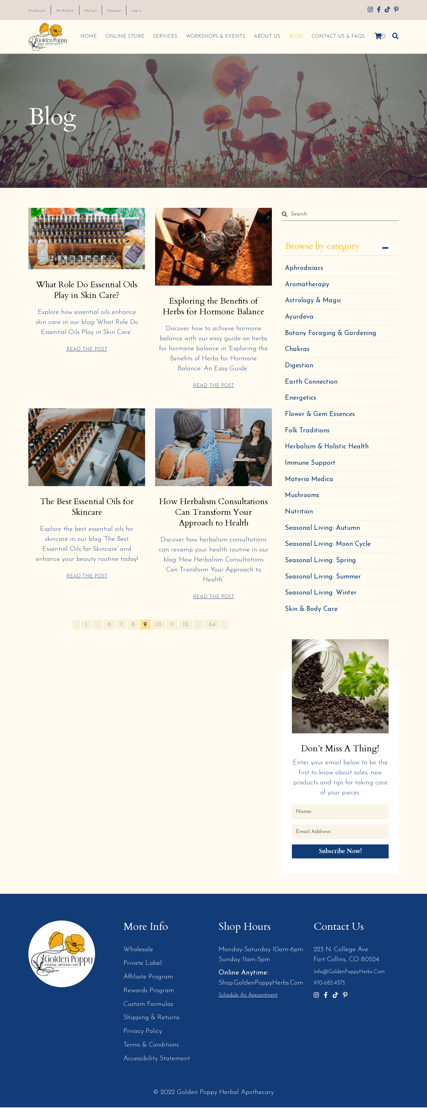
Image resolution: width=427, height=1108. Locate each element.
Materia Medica (309, 481)
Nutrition (299, 513)
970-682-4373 (329, 986)
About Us (266, 36)
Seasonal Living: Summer (324, 579)
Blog (295, 36)
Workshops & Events (214, 36)
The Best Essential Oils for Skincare (86, 506)
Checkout (141, 10)
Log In (169, 10)
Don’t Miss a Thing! (340, 751)
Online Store (123, 36)
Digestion (299, 366)
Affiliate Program (148, 979)
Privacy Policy (142, 1033)
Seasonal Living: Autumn (323, 530)
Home (87, 36)
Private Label (142, 966)
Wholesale (138, 953)
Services (164, 36)
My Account (41, 10)
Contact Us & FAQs (336, 36)
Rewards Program (149, 993)
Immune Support (311, 464)
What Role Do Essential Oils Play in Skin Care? (86, 290)
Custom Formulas (148, 1006)
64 (212, 634)
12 (185, 634)
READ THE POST (86, 348)
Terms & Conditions (151, 1046)
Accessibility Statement (156, 1059)
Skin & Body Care (312, 612)
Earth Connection (312, 383)
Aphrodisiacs (304, 268)
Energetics (301, 399)
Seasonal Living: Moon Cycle (329, 546)
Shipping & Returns (151, 1019)
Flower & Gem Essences (321, 415)
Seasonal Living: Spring (321, 563)
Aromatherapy (307, 285)
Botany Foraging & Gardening (331, 334)
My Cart (110, 10)
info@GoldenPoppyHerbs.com (349, 975)
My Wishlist (78, 10)
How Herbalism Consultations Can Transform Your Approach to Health (213, 516)
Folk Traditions (307, 432)
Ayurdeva (299, 317)
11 (172, 634)
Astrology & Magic (313, 301)
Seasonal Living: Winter (321, 595)
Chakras (297, 350)
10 (158, 634)
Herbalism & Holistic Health (327, 448)
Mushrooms (302, 497)
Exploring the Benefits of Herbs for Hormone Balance (213, 306)
